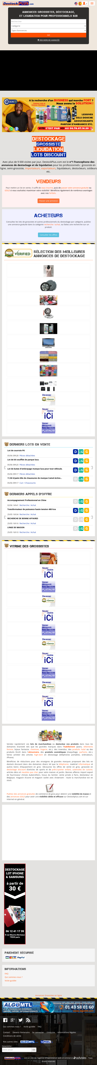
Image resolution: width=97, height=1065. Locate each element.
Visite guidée (10, 980)
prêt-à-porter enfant (61, 769)
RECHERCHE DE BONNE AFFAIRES (22, 518)
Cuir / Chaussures (28, 483)
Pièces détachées (27, 455)
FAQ (6, 973)
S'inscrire (51, 1032)
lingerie (43, 749)
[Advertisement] (48, 70)
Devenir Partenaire (21, 1032)
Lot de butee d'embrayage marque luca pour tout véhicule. (34, 468)
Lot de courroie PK (16, 450)
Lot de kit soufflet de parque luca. (23, 459)
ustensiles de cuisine (82, 769)
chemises (34, 749)
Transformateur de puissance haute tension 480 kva (31, 509)
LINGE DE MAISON (15, 527)
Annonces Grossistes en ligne (48, 995)
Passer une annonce (48, 200)
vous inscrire (47, 187)
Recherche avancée (48, 40)
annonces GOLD (18, 796)
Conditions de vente (12, 1036)
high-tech (38, 754)
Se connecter (38, 1032)
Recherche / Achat (28, 505)
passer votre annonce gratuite (75, 187)
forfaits (52, 193)
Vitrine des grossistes (29, 546)
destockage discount (16, 769)
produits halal (78, 749)
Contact (6, 1032)
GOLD (7, 190)
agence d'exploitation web (50, 1058)
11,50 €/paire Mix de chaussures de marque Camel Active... (34, 478)
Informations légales (67, 1032)
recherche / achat (52, 224)
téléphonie (64, 764)
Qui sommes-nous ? (13, 977)
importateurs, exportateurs (40, 168)
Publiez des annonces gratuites (21, 794)
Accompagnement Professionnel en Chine (26, 500)
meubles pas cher (30, 772)
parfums (83, 752)
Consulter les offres (48, 235)
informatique (84, 764)
